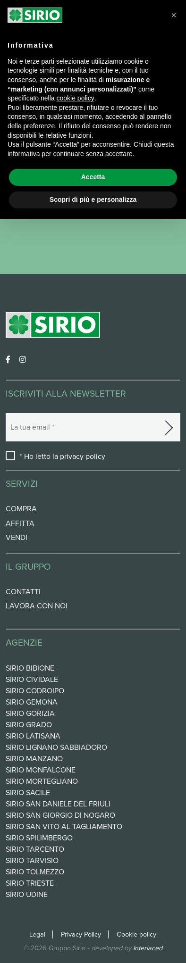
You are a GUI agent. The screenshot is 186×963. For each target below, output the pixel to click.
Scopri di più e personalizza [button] (93, 199)
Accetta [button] (93, 177)
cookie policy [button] (75, 98)
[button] (173, 15)
